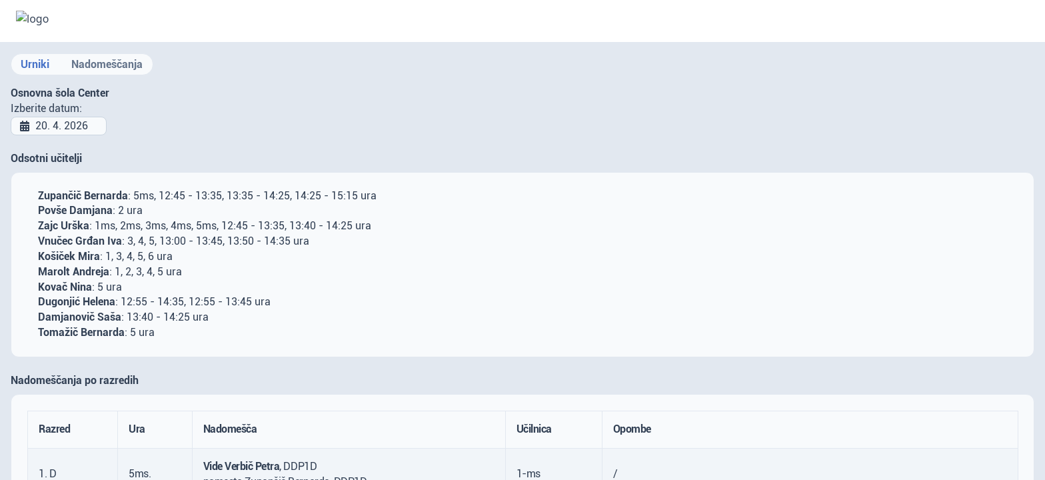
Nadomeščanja (107, 64)
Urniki (35, 64)
